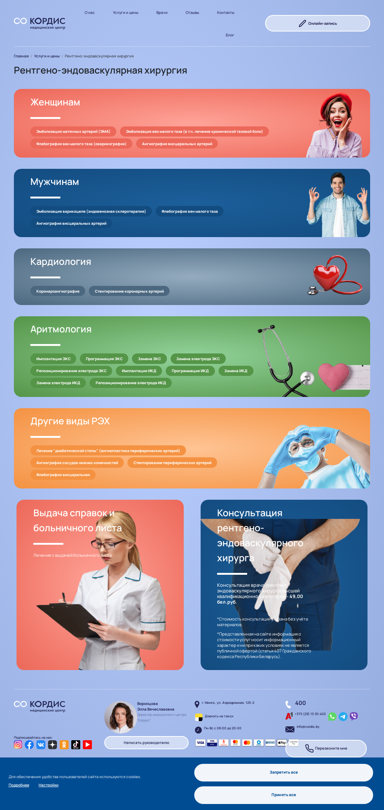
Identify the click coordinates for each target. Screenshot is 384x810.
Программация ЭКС (104, 358)
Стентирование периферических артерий (173, 462)
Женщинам (55, 101)
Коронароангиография (58, 291)
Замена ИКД (236, 370)
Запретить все (283, 772)
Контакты (225, 12)
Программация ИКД (190, 370)
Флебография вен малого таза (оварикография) (81, 143)
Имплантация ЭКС (53, 358)
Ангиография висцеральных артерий (177, 143)
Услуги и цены (125, 12)
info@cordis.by (308, 726)
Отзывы (192, 12)
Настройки (48, 784)
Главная (21, 56)
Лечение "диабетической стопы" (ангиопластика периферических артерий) (108, 450)
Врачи (162, 12)
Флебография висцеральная (63, 474)
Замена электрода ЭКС (198, 358)
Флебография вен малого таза (190, 211)
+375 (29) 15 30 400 (310, 714)
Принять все (284, 794)
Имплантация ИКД (139, 370)
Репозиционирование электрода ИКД (131, 382)
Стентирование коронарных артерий (129, 291)
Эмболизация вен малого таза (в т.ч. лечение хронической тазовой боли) (194, 131)
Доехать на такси (219, 716)
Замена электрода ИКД (58, 382)
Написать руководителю (146, 742)
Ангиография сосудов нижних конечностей (77, 462)
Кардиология (60, 261)
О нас (90, 12)
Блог (230, 35)
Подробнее (19, 784)
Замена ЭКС (149, 358)
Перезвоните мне (326, 749)
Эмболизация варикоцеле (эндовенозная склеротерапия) (91, 211)
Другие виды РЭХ (70, 420)
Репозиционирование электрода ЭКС (71, 370)
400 (300, 703)
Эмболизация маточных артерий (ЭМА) (73, 131)
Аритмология (61, 328)
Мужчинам (54, 181)
